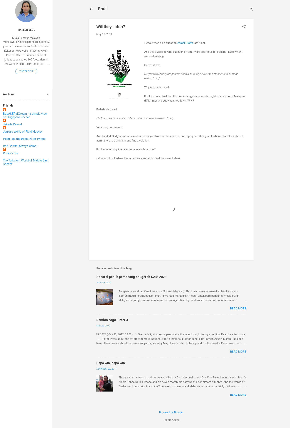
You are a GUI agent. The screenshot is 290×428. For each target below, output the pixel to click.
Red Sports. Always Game (19, 146)
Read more (238, 308)
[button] (244, 27)
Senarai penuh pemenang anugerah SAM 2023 (131, 277)
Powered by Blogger (171, 412)
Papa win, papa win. (111, 363)
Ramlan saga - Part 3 (112, 320)
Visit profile (26, 71)
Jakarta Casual (12, 124)
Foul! (103, 8)
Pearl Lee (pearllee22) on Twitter (24, 139)
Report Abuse (171, 420)
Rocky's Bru (10, 153)
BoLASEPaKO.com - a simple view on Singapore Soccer (25, 115)
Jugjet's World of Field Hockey (23, 131)
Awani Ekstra (185, 43)
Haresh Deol (26, 29)
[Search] (251, 10)
